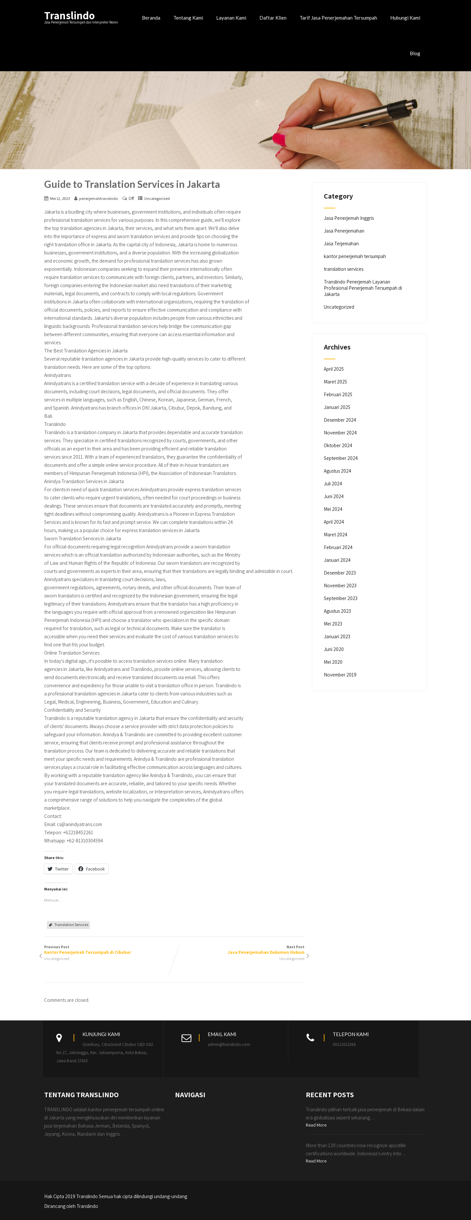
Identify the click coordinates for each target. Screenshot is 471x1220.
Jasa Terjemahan (341, 243)
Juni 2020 (334, 649)
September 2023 (341, 598)
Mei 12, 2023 (60, 198)
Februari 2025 (338, 394)
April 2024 (334, 522)
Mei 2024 (333, 509)
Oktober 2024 (338, 445)
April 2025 (334, 369)
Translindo (69, 15)
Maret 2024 (335, 534)
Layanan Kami (231, 18)
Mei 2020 (333, 662)
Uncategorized (157, 198)
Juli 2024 (333, 483)
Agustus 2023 (337, 611)
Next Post (239, 949)
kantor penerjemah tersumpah (355, 256)
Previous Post (109, 949)
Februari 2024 (338, 547)
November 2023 (340, 585)
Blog (415, 53)
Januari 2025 (337, 407)
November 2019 (340, 675)
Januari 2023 (337, 636)
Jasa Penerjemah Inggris (349, 218)
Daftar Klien (273, 18)
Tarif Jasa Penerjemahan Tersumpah (338, 18)
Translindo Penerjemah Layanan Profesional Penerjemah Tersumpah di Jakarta (363, 288)
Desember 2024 (340, 420)
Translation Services (71, 924)
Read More (316, 1125)
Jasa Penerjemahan (344, 231)
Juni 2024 (334, 496)
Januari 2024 (337, 560)
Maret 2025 (335, 382)
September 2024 (341, 458)
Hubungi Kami (405, 18)
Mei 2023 (333, 624)
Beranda (151, 18)
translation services (343, 269)
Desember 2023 (340, 573)
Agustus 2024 (337, 471)
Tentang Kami (188, 18)
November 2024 (340, 433)
